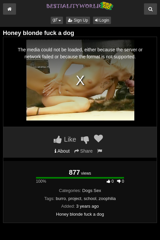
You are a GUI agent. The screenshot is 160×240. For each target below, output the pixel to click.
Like (65, 139)
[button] (57, 20)
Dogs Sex (91, 190)
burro (61, 198)
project (74, 198)
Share (83, 151)
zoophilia (107, 198)
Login (102, 20)
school (90, 198)
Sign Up (78, 20)
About (62, 151)
